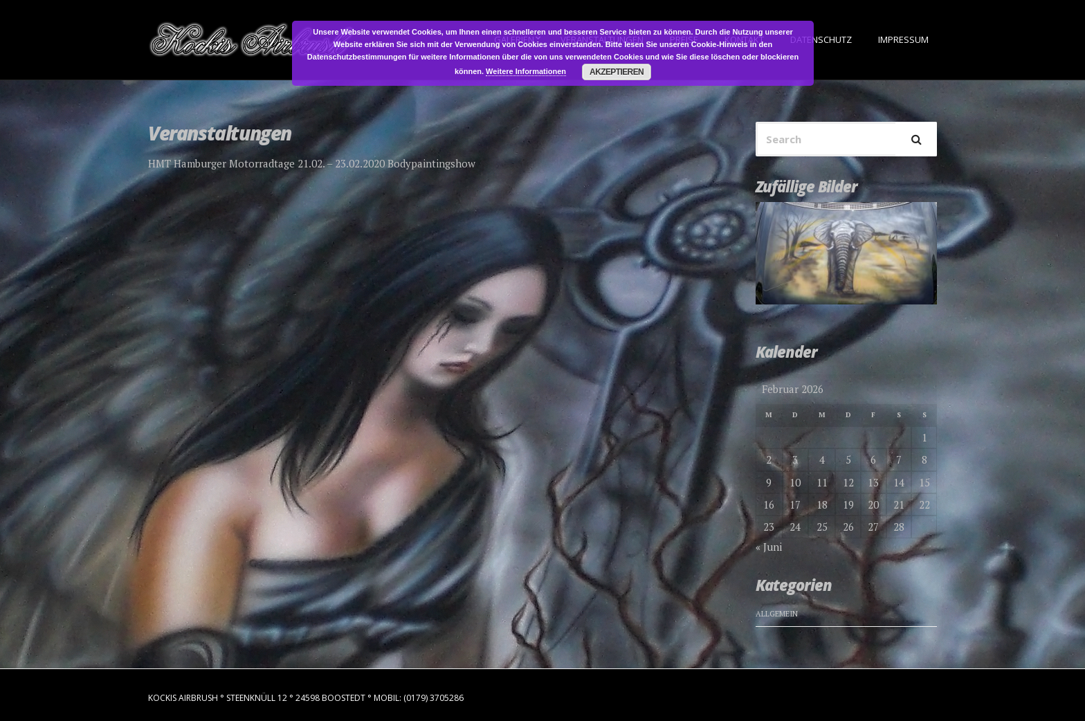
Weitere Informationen (526, 71)
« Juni (769, 547)
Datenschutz (821, 39)
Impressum (903, 39)
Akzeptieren (617, 72)
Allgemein (777, 614)
